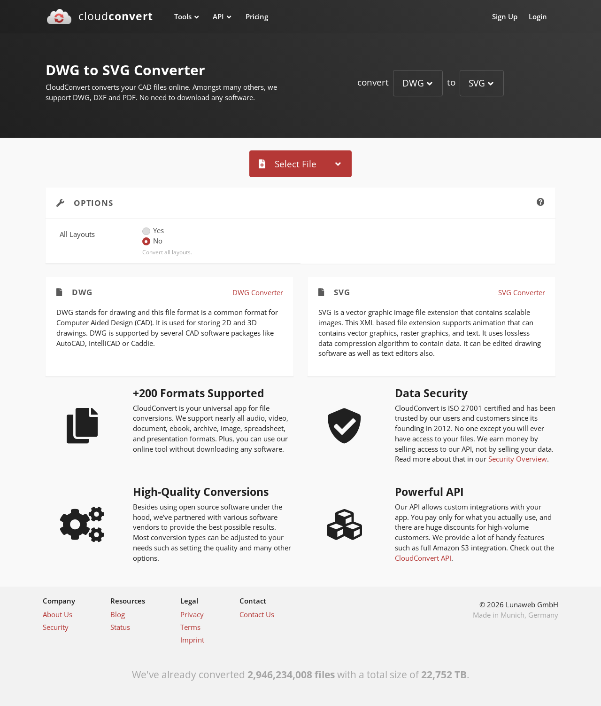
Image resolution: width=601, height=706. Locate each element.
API (218, 16)
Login (538, 16)
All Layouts (77, 234)
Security (56, 627)
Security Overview (517, 458)
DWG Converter (257, 292)
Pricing (257, 16)
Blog (117, 614)
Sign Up (504, 16)
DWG (413, 83)
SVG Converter (521, 292)
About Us (57, 614)
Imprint (192, 639)
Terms (190, 627)
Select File (287, 164)
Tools (183, 16)
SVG (477, 83)
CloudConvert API (423, 558)
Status (120, 627)
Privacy (192, 614)
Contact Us (256, 614)
